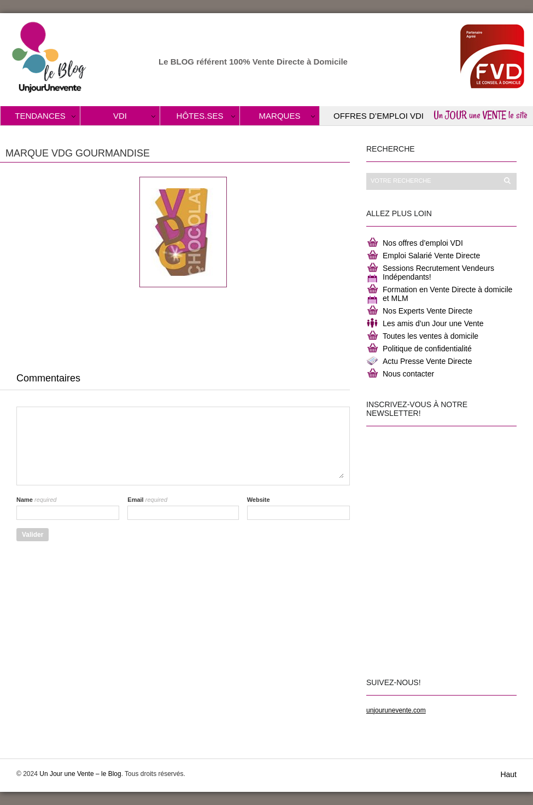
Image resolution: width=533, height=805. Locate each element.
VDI (120, 115)
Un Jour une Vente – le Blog (80, 774)
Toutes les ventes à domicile (430, 336)
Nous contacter (408, 373)
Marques (280, 115)
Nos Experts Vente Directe (427, 310)
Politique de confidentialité (427, 348)
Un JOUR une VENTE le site (481, 114)
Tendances (40, 115)
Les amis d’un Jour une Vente (433, 323)
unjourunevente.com (396, 710)
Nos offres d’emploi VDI (423, 243)
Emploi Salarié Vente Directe (431, 255)
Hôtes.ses (200, 115)
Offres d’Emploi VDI (378, 115)
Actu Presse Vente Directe (427, 361)
